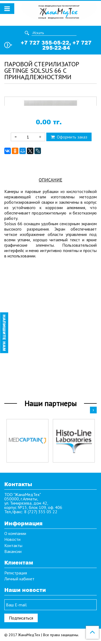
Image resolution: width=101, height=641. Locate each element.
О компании (15, 533)
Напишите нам (4, 333)
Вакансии (13, 551)
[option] (27, 440)
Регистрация (15, 573)
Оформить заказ (69, 253)
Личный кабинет (19, 579)
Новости (12, 539)
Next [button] (93, 410)
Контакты (13, 545)
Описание (50, 296)
